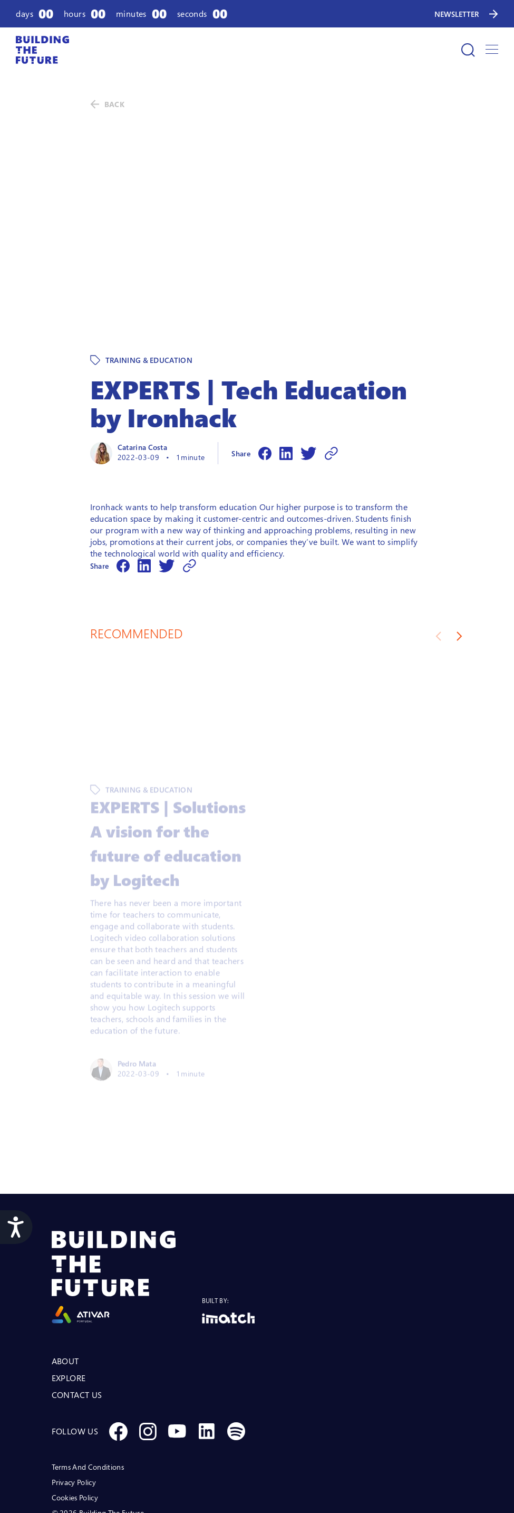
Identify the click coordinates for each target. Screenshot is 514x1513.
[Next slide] (459, 563)
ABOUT (65, 1288)
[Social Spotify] (236, 1358)
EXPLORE (69, 1305)
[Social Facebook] (118, 1358)
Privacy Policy (74, 1409)
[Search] (468, 50)
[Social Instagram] (147, 1358)
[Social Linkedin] (206, 1358)
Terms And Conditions (88, 1394)
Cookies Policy (75, 1425)
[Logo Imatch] (228, 1245)
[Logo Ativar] (127, 1204)
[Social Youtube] (177, 1358)
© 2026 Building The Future (98, 1440)
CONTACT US (77, 1322)
